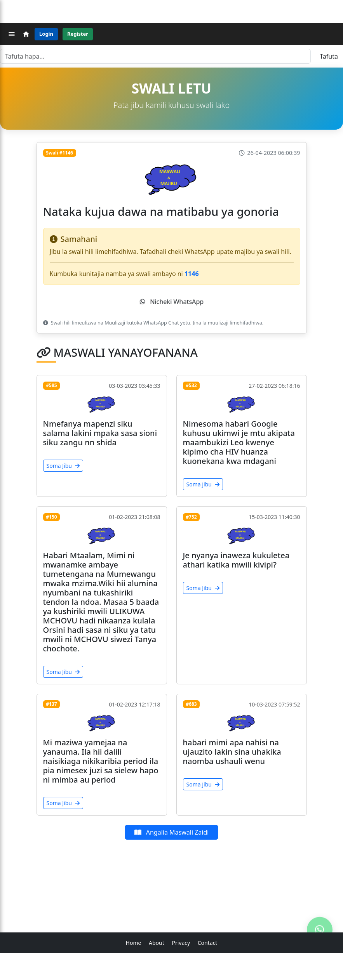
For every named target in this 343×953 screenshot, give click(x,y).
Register (77, 33)
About (156, 942)
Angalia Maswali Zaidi (171, 832)
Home (133, 942)
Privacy (181, 942)
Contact (208, 942)
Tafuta (329, 56)
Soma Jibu (63, 465)
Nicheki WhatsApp (172, 301)
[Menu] (11, 34)
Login (46, 33)
